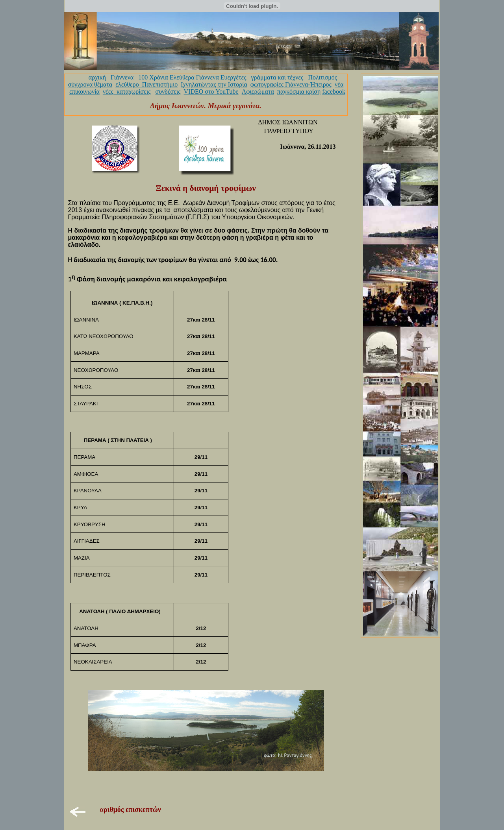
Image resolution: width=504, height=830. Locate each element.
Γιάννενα (122, 77)
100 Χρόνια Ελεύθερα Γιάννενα (178, 77)
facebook (333, 91)
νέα (339, 84)
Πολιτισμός (322, 77)
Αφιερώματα (258, 91)
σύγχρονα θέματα (90, 84)
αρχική (97, 77)
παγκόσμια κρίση (299, 91)
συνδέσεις (168, 91)
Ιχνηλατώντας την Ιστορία (214, 84)
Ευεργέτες (233, 77)
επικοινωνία (84, 91)
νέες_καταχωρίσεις (127, 91)
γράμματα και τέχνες (277, 77)
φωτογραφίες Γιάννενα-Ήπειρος (291, 84)
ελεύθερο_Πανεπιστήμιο (146, 84)
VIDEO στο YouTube (211, 91)
